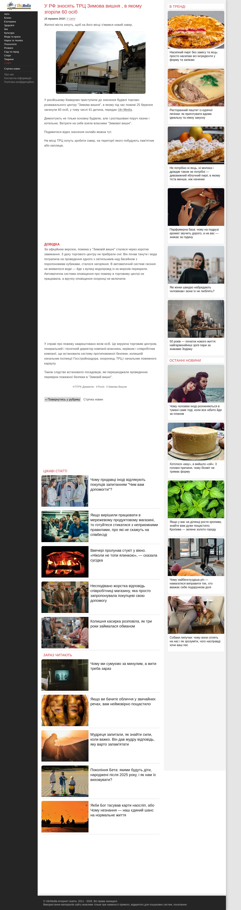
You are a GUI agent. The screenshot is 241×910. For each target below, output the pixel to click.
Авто (6, 14)
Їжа (6, 29)
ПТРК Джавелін (84, 386)
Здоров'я (9, 25)
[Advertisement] (100, 311)
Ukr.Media (125, 109)
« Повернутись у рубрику (62, 399)
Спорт (7, 55)
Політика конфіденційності (20, 81)
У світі (71, 18)
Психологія (10, 44)
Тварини (9, 59)
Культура (9, 32)
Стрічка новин (93, 399)
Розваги (8, 48)
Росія (101, 386)
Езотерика (10, 21)
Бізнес (7, 17)
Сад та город (11, 51)
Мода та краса (12, 36)
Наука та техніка (13, 40)
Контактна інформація (17, 78)
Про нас (9, 74)
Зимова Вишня (117, 386)
